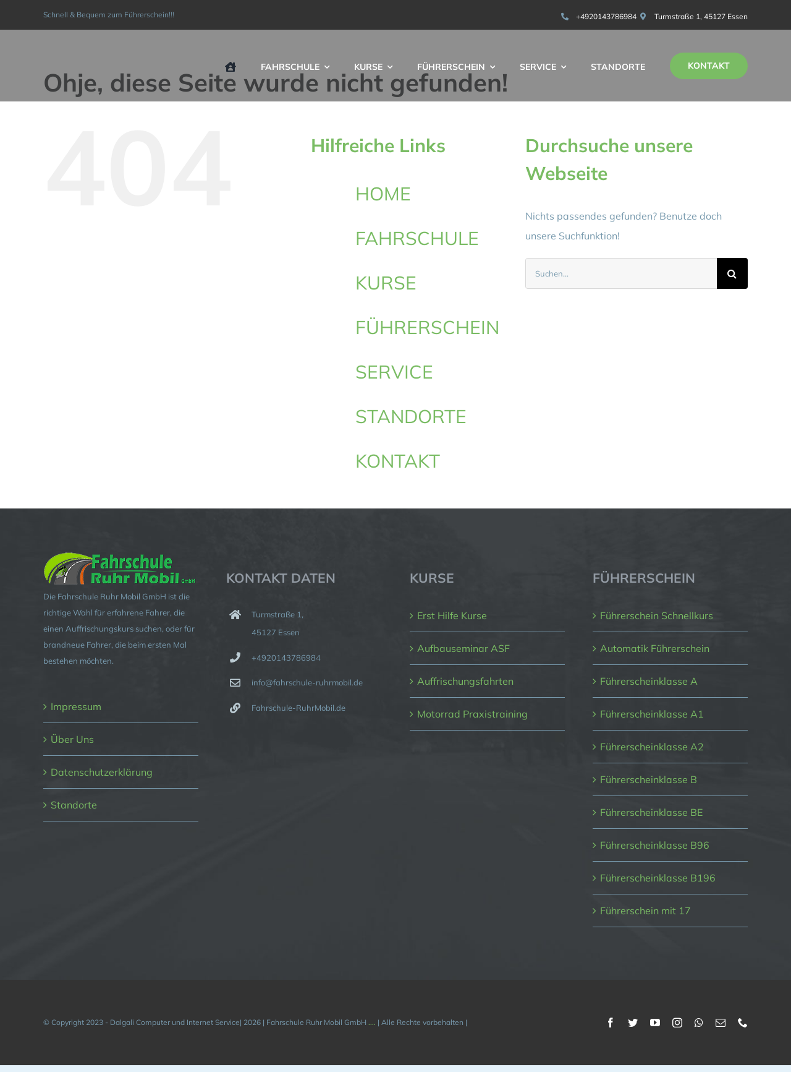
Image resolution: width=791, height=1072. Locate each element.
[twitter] (633, 1022)
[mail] (720, 1022)
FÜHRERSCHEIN (427, 327)
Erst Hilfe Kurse (452, 615)
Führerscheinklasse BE (651, 812)
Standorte (74, 805)
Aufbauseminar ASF (463, 648)
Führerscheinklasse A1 (652, 714)
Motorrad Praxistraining (472, 714)
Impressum (76, 706)
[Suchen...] (621, 273)
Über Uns (72, 739)
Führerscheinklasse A (649, 681)
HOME (383, 193)
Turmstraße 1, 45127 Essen (701, 16)
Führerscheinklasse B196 (658, 878)
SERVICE (394, 372)
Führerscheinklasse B (648, 779)
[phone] (743, 1022)
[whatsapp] (699, 1022)
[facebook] (610, 1022)
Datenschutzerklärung (102, 772)
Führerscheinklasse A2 (652, 746)
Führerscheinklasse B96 (654, 845)
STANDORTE (411, 416)
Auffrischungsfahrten (465, 681)
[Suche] (732, 273)
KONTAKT (397, 461)
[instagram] (677, 1022)
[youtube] (655, 1022)
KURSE (386, 282)
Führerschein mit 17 (645, 910)
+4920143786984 (606, 16)
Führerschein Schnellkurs (656, 615)
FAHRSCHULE (417, 238)
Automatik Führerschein (654, 648)
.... (372, 1022)
